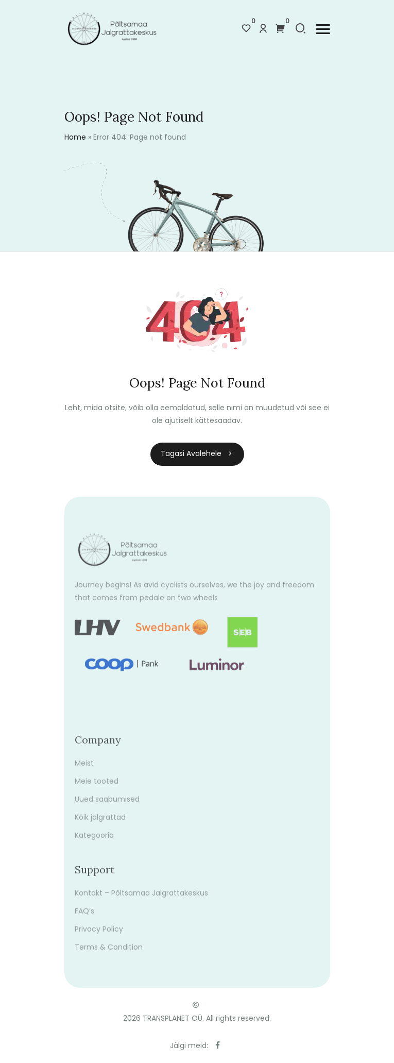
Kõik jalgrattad (100, 824)
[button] (323, 29)
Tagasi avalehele (197, 453)
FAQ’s (84, 918)
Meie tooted (96, 788)
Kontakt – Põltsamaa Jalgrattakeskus (141, 900)
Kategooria (94, 842)
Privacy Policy (99, 936)
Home (75, 137)
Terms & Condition (109, 954)
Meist (84, 770)
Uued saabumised (107, 806)
